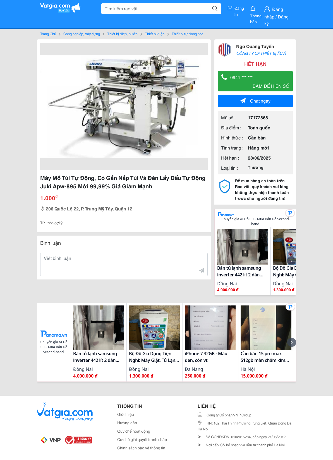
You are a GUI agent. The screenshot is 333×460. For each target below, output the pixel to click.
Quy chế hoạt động (133, 431)
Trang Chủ (48, 33)
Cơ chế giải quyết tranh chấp (142, 439)
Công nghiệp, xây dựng (81, 33)
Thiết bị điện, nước (122, 33)
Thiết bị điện (154, 33)
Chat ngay (255, 100)
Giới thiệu (125, 414)
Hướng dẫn (127, 422)
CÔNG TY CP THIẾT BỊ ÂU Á (261, 53)
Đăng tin (236, 9)
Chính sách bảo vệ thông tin (141, 447)
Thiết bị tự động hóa (187, 33)
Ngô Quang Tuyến (255, 46)
